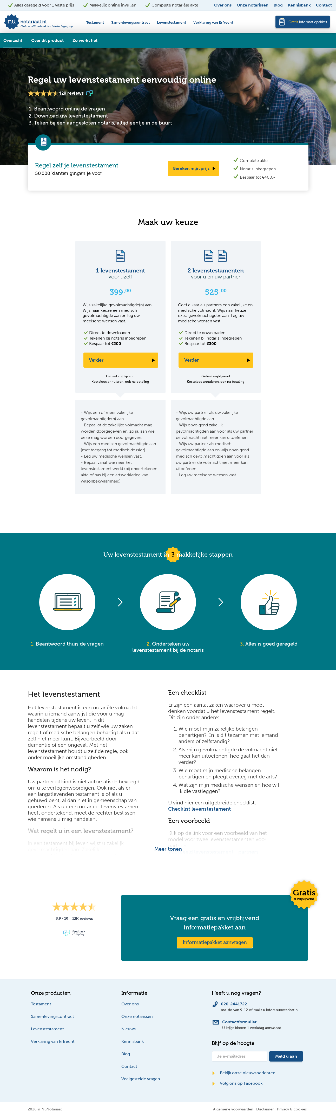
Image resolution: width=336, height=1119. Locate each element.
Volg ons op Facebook (237, 1083)
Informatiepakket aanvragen (215, 942)
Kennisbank (299, 5)
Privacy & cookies (292, 1109)
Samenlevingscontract (130, 22)
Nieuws (128, 1028)
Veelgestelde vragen (140, 1078)
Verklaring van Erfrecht (213, 22)
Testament (95, 22)
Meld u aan (286, 1056)
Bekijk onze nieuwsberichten (243, 1072)
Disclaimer (265, 1109)
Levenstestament (171, 22)
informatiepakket (307, 22)
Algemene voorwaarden (233, 1109)
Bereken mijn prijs (191, 168)
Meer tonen (168, 849)
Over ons (223, 5)
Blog (278, 5)
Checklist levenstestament (199, 809)
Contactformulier (239, 1021)
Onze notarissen (252, 5)
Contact (324, 5)
